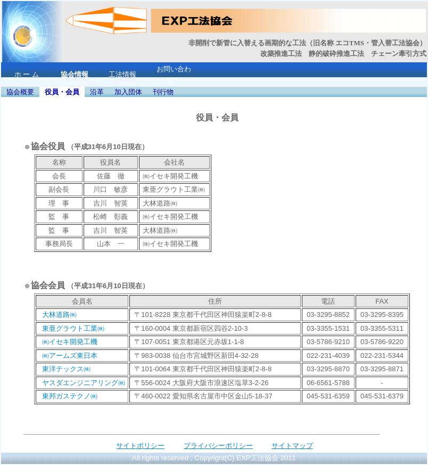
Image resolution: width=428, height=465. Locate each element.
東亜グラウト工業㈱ (73, 328)
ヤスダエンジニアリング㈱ (83, 383)
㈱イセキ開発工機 (69, 342)
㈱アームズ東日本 (69, 356)
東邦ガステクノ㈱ (69, 396)
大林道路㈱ (59, 315)
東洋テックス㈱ (66, 369)
